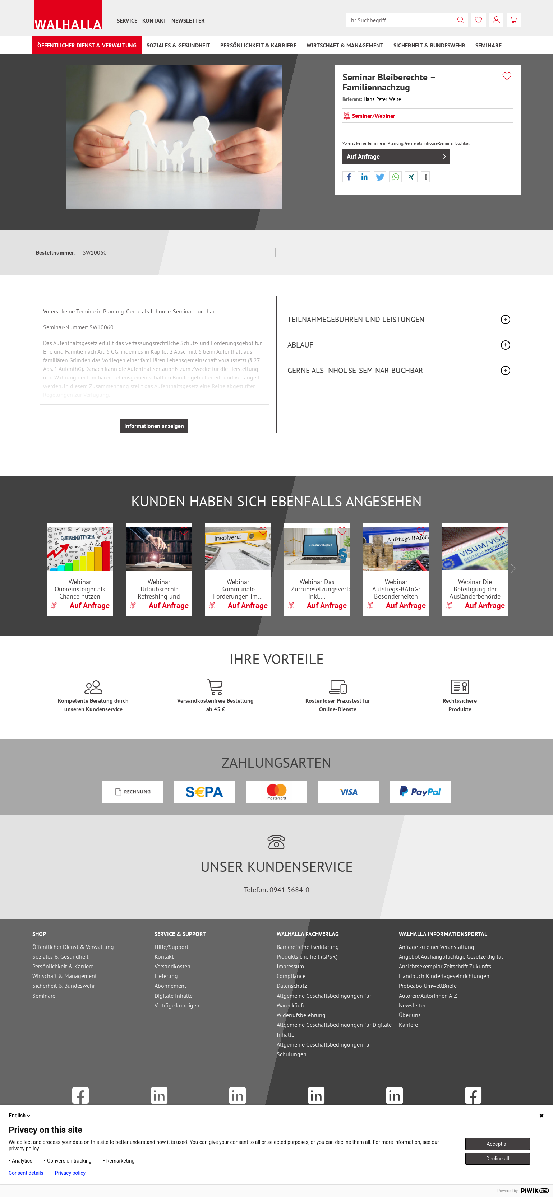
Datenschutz (292, 985)
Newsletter (188, 20)
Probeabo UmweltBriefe (428, 985)
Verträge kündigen (177, 1005)
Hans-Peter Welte (382, 99)
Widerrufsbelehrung (301, 1015)
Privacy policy (70, 1173)
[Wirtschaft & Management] (344, 45)
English (20, 1115)
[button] (349, 177)
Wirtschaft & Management (64, 975)
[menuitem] (127, 20)
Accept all (498, 1144)
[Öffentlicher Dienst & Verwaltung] (87, 45)
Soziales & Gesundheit (60, 956)
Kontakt (154, 20)
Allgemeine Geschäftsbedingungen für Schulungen (324, 1049)
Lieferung (166, 975)
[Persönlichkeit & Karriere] (258, 45)
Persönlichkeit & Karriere (62, 966)
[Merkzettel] (478, 20)
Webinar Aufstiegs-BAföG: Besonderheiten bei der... (396, 589)
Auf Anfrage (396, 155)
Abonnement (170, 985)
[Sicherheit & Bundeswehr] (429, 45)
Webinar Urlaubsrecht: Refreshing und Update (159, 589)
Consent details (26, 1173)
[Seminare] (488, 45)
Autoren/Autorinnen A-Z (428, 995)
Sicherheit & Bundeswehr (63, 985)
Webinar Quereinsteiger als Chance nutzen (80, 589)
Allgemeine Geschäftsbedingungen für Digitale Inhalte (334, 1029)
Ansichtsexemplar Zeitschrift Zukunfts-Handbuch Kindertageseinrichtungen (446, 971)
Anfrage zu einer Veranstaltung (436, 946)
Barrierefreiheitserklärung (308, 946)
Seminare (43, 995)
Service (127, 20)
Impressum (290, 966)
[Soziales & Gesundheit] (178, 45)
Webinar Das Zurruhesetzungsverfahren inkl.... (320, 589)
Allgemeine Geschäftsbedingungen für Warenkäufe (324, 1000)
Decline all (497, 1158)
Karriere (408, 1024)
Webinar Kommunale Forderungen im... (238, 589)
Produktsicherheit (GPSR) (307, 956)
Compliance (291, 975)
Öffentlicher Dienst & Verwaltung (73, 946)
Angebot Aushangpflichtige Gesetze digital (451, 956)
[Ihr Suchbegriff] (407, 20)
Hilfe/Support (171, 946)
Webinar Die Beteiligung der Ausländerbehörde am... (475, 589)
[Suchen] (461, 20)
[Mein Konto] (496, 20)
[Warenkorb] (514, 20)
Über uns (410, 1015)
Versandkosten (172, 966)
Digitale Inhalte (174, 995)
